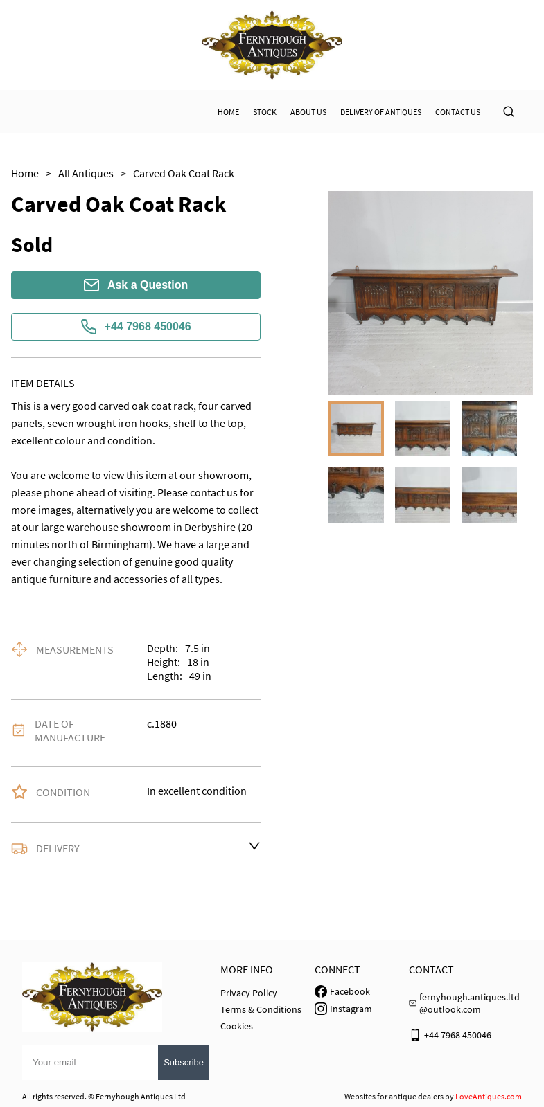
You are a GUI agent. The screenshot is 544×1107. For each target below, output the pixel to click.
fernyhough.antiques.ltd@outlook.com (469, 1003)
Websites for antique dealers (394, 1096)
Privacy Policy (248, 993)
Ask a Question (136, 285)
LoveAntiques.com (488, 1096)
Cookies (236, 1026)
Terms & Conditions (260, 1009)
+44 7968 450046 (136, 326)
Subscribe (184, 1062)
